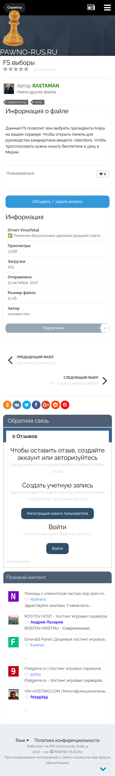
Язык (22, 740)
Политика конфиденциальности (66, 740)
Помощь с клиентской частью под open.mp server (66, 593)
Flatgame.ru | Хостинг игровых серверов (63, 668)
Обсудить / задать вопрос (57, 201)
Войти (57, 548)
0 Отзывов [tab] (24, 436)
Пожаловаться (20, 173)
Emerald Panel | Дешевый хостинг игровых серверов (66, 639)
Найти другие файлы (36, 92)
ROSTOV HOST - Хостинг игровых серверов (66, 616)
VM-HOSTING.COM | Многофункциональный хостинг (66, 691)
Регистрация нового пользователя (57, 513)
